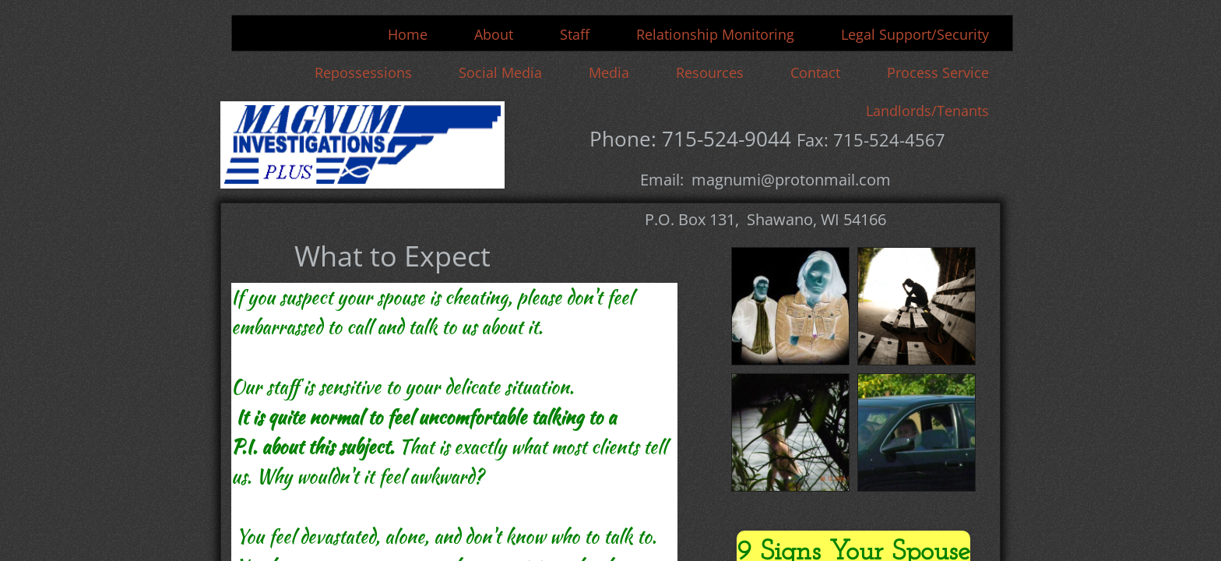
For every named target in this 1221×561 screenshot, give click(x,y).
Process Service (938, 72)
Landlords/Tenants (927, 110)
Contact (815, 72)
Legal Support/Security (915, 34)
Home (408, 34)
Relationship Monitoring (715, 34)
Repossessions (363, 72)
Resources (710, 72)
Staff (574, 34)
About (493, 34)
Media (609, 72)
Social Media (500, 72)
